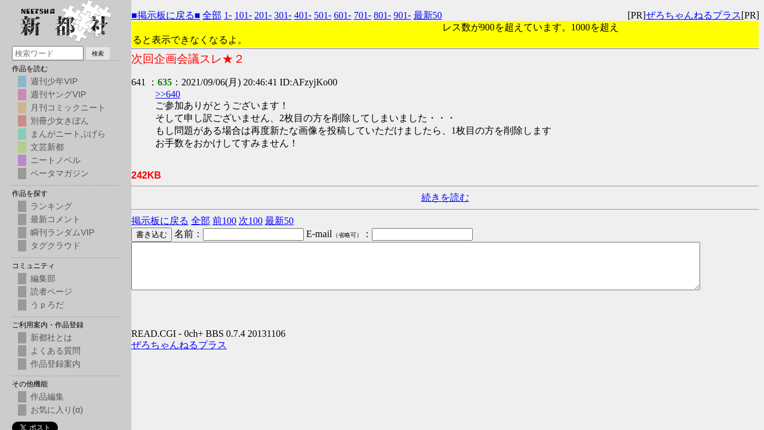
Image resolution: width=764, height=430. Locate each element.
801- (382, 15)
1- (228, 15)
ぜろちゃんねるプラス (693, 15)
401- (303, 15)
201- (263, 15)
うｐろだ (47, 304)
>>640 (167, 94)
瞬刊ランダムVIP (62, 232)
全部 (211, 15)
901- (402, 15)
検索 (98, 53)
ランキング (51, 206)
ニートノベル (55, 160)
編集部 (43, 278)
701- (362, 15)
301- (282, 15)
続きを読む (445, 197)
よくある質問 (55, 350)
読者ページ (51, 291)
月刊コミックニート (68, 107)
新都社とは (51, 337)
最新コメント (55, 219)
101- (243, 15)
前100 (224, 221)
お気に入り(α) (56, 409)
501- (322, 15)
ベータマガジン (59, 173)
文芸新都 (47, 147)
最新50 (428, 15)
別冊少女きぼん (59, 120)
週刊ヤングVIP (58, 94)
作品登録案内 (55, 363)
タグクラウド (55, 245)
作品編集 (47, 396)
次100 (251, 221)
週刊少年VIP (54, 81)
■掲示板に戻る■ (165, 15)
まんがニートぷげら (68, 134)
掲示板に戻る (160, 221)
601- (342, 15)
